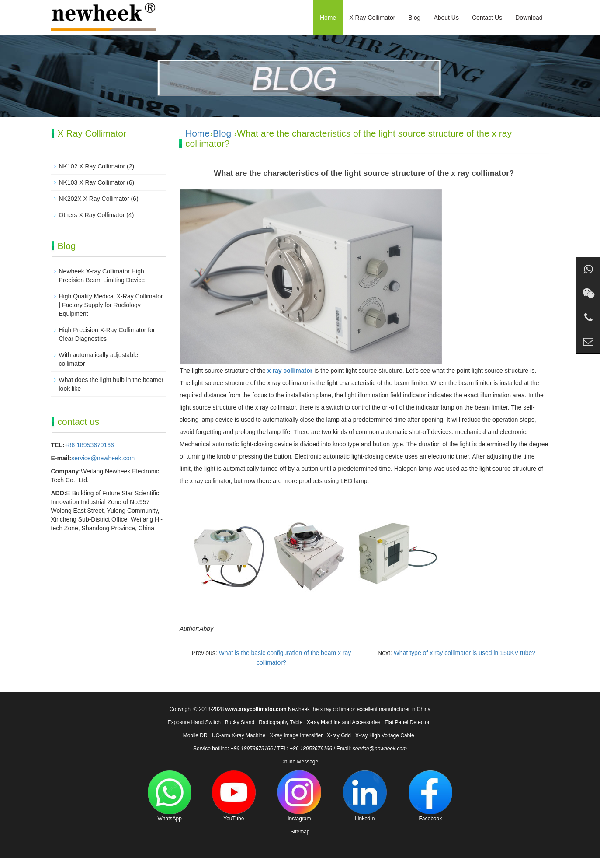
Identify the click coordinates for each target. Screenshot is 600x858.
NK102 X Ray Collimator (92, 166)
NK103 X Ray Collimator (92, 182)
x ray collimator (290, 370)
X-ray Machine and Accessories (343, 722)
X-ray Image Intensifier (296, 735)
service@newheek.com (103, 458)
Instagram (299, 796)
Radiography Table (280, 722)
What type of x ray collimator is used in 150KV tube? (465, 652)
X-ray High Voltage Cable (384, 735)
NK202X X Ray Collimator (94, 198)
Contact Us (487, 17)
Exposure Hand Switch (193, 722)
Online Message (299, 762)
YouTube (234, 796)
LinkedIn (365, 796)
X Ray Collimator (372, 17)
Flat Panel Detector (407, 722)
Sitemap (299, 832)
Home (328, 17)
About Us (446, 17)
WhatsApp (169, 796)
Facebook (430, 796)
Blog (414, 17)
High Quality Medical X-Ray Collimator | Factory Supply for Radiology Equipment (111, 305)
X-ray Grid (339, 735)
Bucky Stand (239, 722)
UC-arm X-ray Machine (239, 735)
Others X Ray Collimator (92, 214)
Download (528, 17)
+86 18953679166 (89, 444)
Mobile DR (195, 735)
